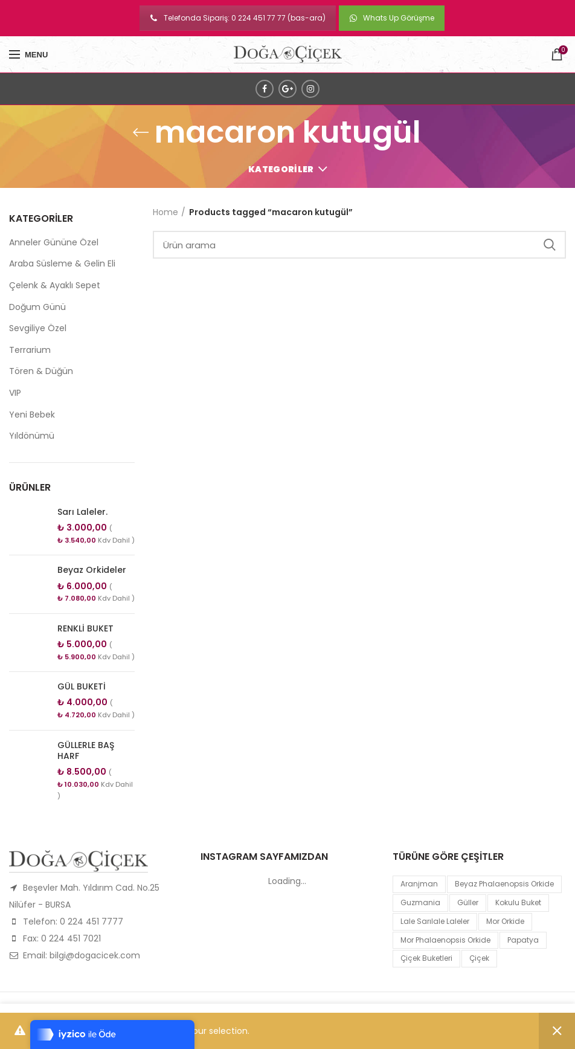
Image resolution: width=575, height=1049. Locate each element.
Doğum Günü (37, 307)
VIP (15, 393)
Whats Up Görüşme (391, 18)
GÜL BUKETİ (81, 686)
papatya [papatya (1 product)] (523, 940)
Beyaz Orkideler (91, 569)
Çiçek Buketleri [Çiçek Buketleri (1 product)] (426, 958)
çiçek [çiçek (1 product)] (479, 958)
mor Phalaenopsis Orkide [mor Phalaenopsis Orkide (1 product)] (445, 940)
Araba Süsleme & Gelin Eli (62, 263)
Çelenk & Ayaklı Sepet (54, 285)
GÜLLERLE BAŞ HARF (85, 750)
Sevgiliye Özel (37, 328)
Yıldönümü (31, 436)
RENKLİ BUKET (85, 628)
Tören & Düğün (41, 371)
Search (550, 245)
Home (165, 212)
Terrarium (30, 350)
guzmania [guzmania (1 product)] (420, 902)
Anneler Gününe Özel (53, 242)
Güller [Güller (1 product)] (467, 902)
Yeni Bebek (32, 414)
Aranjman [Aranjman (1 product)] (419, 884)
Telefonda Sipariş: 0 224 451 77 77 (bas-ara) (238, 18)
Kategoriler (280, 169)
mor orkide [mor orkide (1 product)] (505, 921)
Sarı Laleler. (82, 511)
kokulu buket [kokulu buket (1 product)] (518, 902)
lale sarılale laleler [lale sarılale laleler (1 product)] (434, 921)
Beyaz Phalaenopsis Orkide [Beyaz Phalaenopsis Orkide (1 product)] (504, 884)
